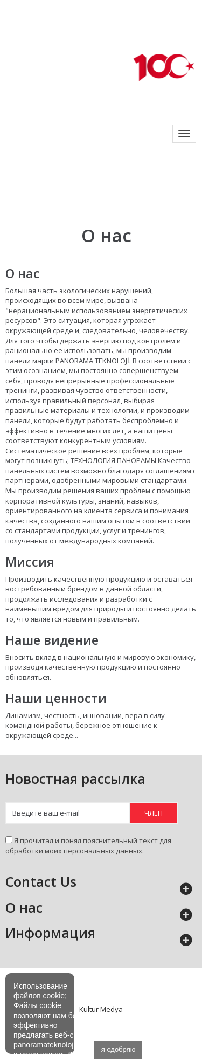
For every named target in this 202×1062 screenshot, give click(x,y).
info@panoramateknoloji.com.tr (57, 10)
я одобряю (118, 1049)
